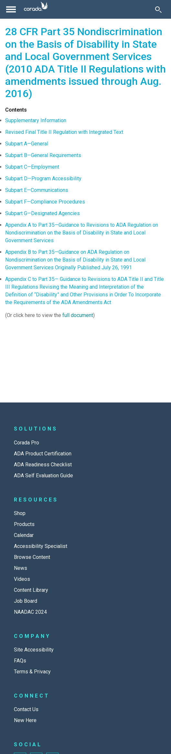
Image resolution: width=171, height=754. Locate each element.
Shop (20, 513)
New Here (25, 720)
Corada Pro (26, 443)
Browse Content (32, 557)
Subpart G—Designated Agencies (42, 213)
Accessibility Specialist (40, 546)
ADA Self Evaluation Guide (43, 475)
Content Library (31, 590)
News (20, 568)
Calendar (24, 535)
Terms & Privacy (32, 672)
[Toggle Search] (158, 9)
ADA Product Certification (42, 454)
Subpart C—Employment (32, 167)
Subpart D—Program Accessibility (43, 178)
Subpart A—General (26, 144)
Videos (22, 579)
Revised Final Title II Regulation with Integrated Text (64, 132)
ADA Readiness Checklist (43, 464)
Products (24, 524)
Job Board (25, 601)
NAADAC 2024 (30, 612)
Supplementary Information (35, 120)
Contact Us (26, 709)
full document (77, 315)
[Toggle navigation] (11, 9)
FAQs (20, 661)
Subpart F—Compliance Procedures (45, 202)
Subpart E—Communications (36, 190)
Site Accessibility (34, 650)
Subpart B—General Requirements (43, 155)
